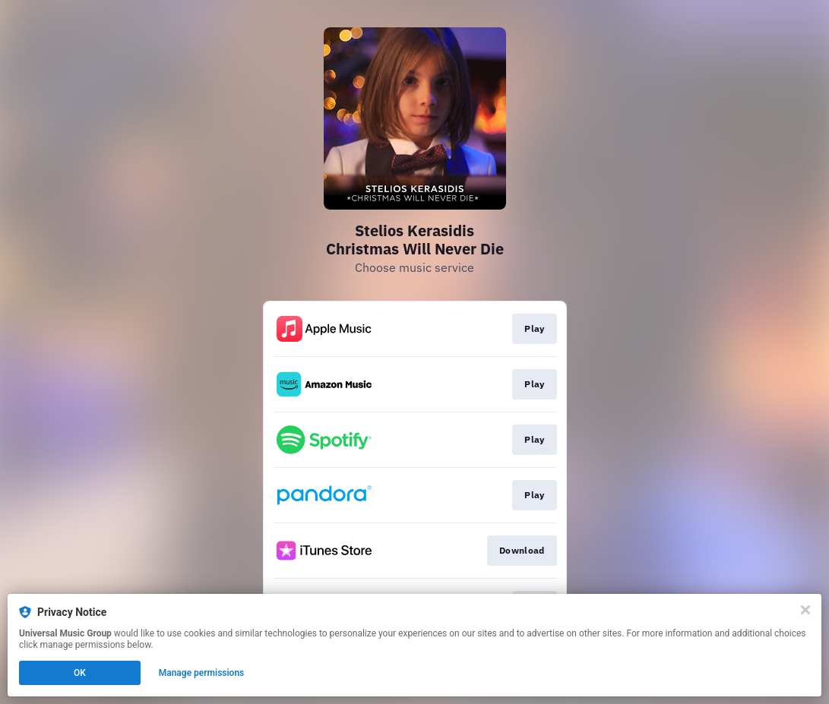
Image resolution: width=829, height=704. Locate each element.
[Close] (805, 610)
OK (80, 673)
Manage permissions (202, 673)
